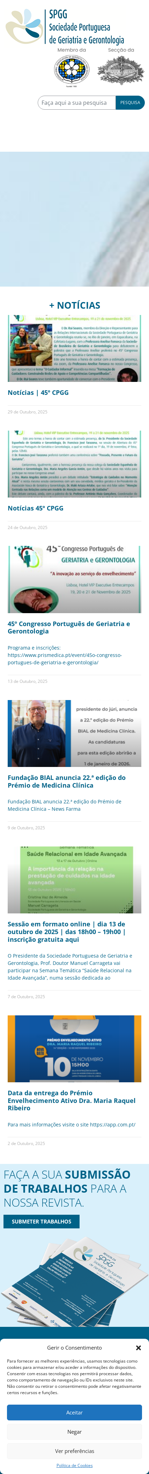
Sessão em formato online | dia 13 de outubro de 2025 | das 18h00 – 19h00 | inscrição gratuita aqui (67, 931)
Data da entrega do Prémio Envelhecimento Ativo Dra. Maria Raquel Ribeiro (72, 1100)
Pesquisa (130, 102)
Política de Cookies (75, 1465)
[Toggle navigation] (14, 142)
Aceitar (74, 1412)
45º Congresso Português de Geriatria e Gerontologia (69, 627)
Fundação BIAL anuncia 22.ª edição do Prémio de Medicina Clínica (67, 781)
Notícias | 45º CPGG (38, 392)
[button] (138, 1347)
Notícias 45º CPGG (36, 508)
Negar (74, 1431)
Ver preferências (74, 1450)
